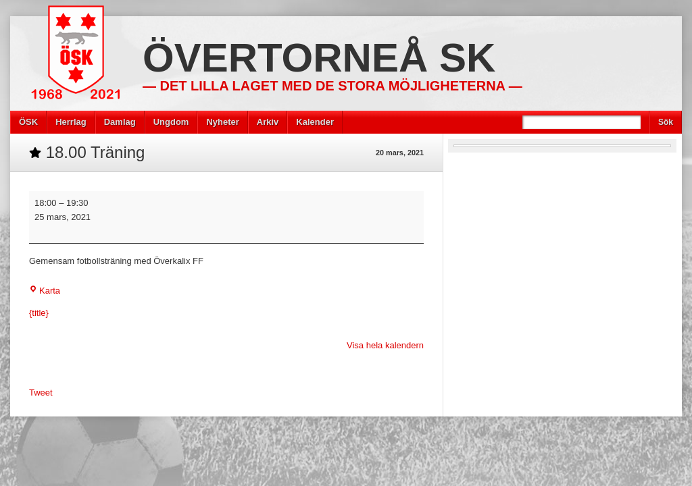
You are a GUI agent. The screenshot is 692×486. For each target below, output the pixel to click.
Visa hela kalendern (385, 345)
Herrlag (70, 122)
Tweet (41, 392)
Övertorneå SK (319, 57)
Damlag (120, 122)
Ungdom (171, 122)
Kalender (315, 122)
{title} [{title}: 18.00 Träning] (39, 313)
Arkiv (268, 122)
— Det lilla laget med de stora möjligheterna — (332, 85)
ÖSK (28, 122)
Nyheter (222, 122)
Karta (44, 291)
